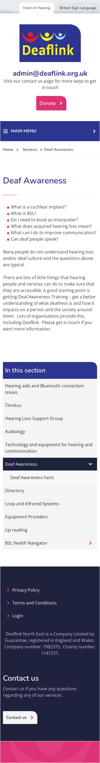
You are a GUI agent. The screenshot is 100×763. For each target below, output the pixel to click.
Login (17, 616)
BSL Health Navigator (26, 543)
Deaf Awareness (21, 464)
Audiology (15, 431)
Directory (14, 491)
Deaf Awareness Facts (32, 477)
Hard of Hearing (36, 7)
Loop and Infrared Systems (32, 504)
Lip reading (16, 530)
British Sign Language (78, 7)
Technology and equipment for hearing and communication (49, 448)
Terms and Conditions (34, 603)
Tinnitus (13, 405)
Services (30, 149)
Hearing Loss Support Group (34, 418)
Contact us (16, 717)
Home (8, 149)
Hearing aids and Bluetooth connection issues (44, 389)
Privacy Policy (25, 590)
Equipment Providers (26, 517)
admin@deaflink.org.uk (50, 73)
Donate (47, 103)
